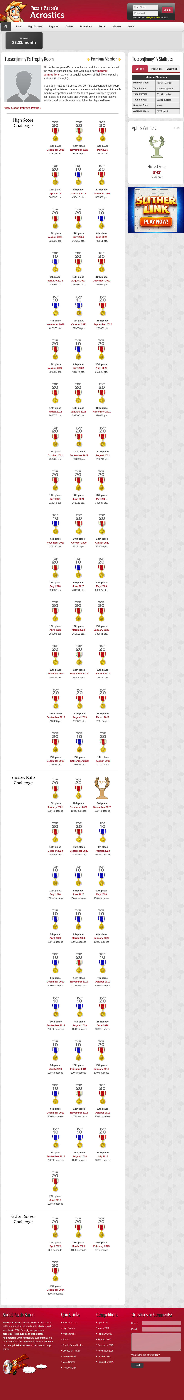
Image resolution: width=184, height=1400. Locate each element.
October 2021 (55, 455)
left (175, 128)
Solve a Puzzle (70, 1322)
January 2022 (78, 411)
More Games (69, 1362)
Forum (102, 26)
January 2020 (101, 629)
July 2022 (78, 368)
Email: (134, 1329)
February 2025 (101, 1246)
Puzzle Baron (14, 1322)
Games (117, 26)
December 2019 (55, 673)
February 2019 (78, 1069)
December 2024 (101, 193)
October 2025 (104, 1356)
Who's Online (69, 1334)
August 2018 (103, 760)
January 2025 (78, 193)
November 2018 (79, 1112)
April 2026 (103, 1322)
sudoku (44, 1338)
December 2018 (55, 760)
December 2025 (55, 149)
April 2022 (101, 368)
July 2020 (55, 586)
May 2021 (101, 499)
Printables (86, 26)
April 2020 (55, 629)
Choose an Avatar (71, 1350)
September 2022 (102, 324)
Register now (153, 17)
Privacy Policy (69, 1368)
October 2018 (102, 1112)
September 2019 (56, 717)
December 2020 (78, 807)
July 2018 (102, 1156)
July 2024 (78, 237)
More (131, 26)
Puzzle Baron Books (72, 1345)
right (178, 128)
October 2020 (79, 542)
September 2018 (79, 760)
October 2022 (79, 324)
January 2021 (55, 807)
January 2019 (101, 1069)
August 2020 (102, 542)
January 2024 (55, 280)
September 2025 (106, 1362)
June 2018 (55, 1200)
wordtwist (24, 1338)
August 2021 (103, 455)
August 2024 (55, 237)
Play (18, 26)
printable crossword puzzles (27, 1345)
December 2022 (101, 280)
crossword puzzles (13, 1341)
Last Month (172, 69)
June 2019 (103, 1025)
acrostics (8, 1334)
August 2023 (78, 280)
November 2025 (79, 149)
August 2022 (55, 368)
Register (54, 26)
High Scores (35, 26)
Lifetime (140, 69)
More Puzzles (69, 1356)
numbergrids (9, 1338)
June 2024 (101, 237)
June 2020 (78, 586)
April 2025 (55, 193)
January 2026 (104, 1339)
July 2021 (55, 499)
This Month (156, 69)
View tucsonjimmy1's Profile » (22, 107)
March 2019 (102, 717)
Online (69, 26)
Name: (134, 1323)
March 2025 (78, 1246)
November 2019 (79, 673)
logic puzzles (21, 1334)
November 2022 (55, 324)
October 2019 (102, 673)
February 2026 (105, 1334)
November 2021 (102, 411)
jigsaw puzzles (34, 1330)
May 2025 (102, 149)
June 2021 (78, 499)
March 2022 (55, 411)
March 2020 (78, 629)
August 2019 (79, 717)
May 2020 (101, 586)
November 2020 (55, 542)
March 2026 (103, 1328)
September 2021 (79, 455)
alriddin (161, 172)
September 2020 (79, 850)
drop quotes (37, 1334)
